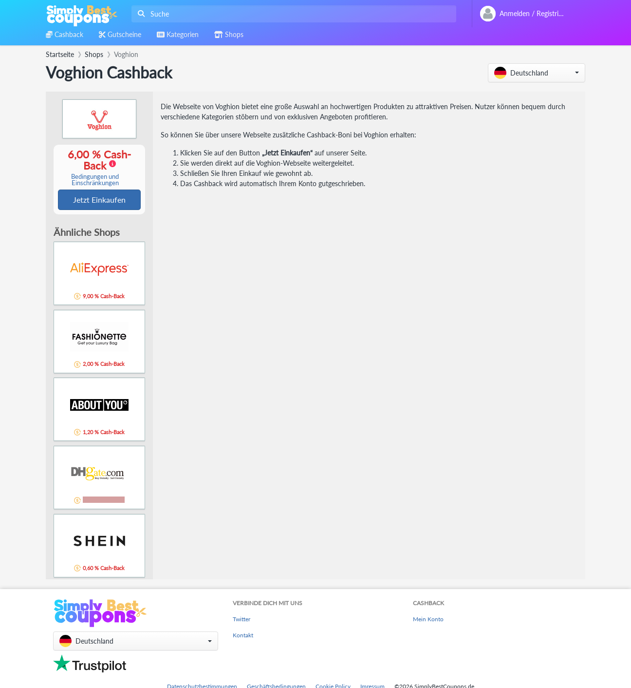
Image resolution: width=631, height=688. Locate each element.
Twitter (241, 620)
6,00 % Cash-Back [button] (94, 168)
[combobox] (292, 14)
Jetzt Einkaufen (99, 200)
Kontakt (243, 636)
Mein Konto (428, 620)
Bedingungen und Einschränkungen (95, 180)
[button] (536, 72)
